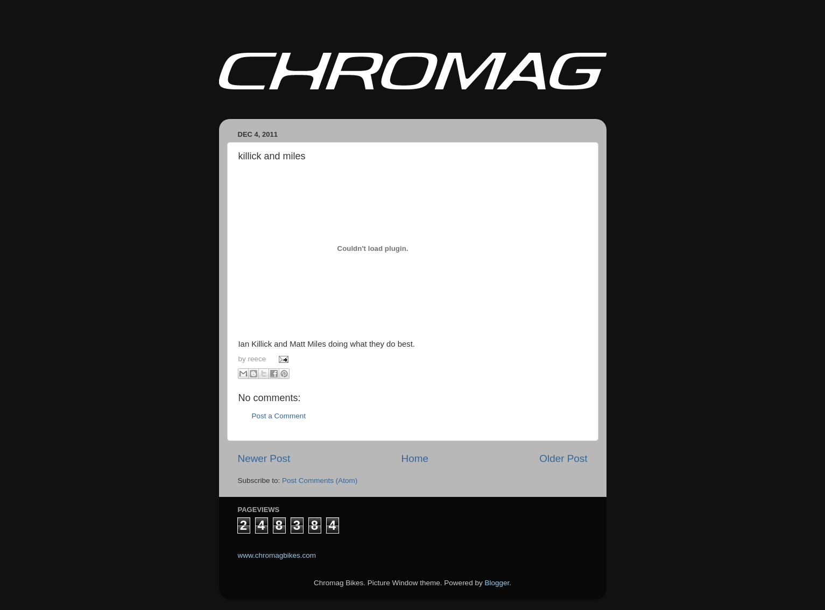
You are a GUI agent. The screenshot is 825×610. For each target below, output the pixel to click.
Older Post (563, 458)
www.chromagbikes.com (277, 555)
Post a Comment (279, 416)
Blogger (496, 583)
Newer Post (264, 458)
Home (414, 458)
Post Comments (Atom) (319, 480)
